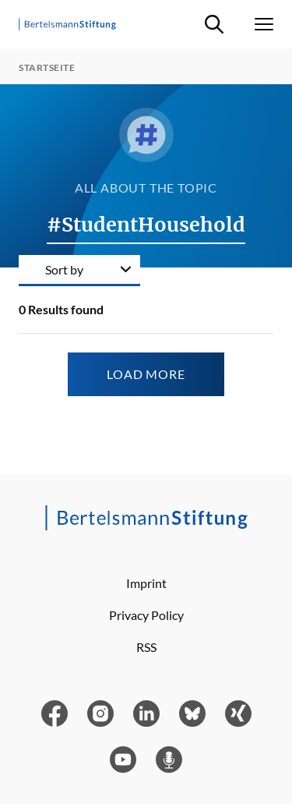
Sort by (64, 269)
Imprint (146, 583)
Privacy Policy (146, 614)
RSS (146, 646)
